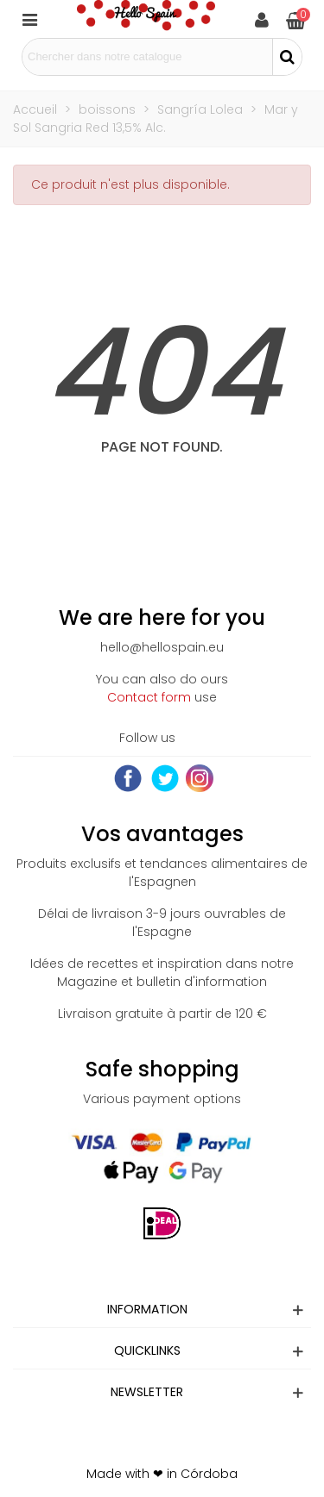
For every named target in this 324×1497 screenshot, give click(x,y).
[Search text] (147, 57)
